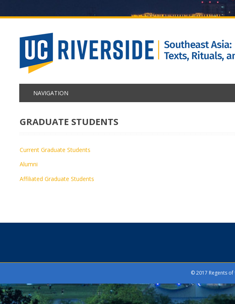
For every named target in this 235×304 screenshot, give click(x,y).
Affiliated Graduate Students (57, 179)
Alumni (29, 164)
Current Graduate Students (55, 150)
